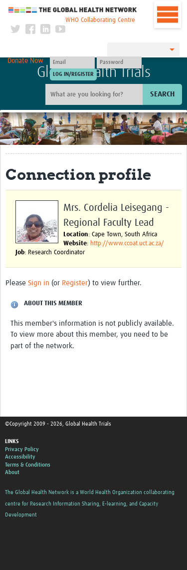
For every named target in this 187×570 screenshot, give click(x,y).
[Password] (119, 62)
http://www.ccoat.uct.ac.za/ (127, 243)
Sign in (38, 283)
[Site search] (95, 94)
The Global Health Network (72, 9)
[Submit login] (73, 74)
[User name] (72, 62)
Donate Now (25, 60)
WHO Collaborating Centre (100, 20)
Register (75, 283)
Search (162, 94)
